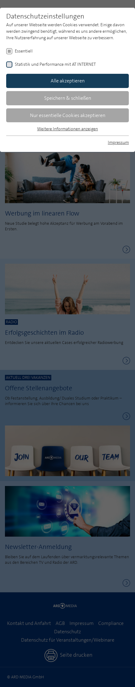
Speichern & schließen (67, 98)
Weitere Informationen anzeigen (67, 129)
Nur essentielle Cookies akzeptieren (67, 115)
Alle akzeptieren (68, 80)
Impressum (118, 142)
